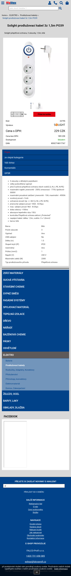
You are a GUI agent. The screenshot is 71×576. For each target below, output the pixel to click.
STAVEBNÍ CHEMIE (14, 286)
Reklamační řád (35, 504)
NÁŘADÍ (7, 327)
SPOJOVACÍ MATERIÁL (16, 307)
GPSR (7, 173)
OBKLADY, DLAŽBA (14, 407)
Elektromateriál (13, 383)
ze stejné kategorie (14, 157)
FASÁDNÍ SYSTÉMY (14, 300)
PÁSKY (7, 341)
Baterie (9, 360)
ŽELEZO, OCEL (11, 393)
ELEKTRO (8, 354)
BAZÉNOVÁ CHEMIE (14, 334)
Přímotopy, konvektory (16, 379)
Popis (7, 152)
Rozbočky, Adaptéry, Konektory (20, 370)
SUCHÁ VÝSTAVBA (14, 279)
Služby (35, 512)
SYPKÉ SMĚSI (11, 293)
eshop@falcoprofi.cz (35, 561)
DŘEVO (7, 320)
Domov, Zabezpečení (15, 388)
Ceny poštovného (35, 509)
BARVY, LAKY (10, 400)
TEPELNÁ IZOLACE (14, 314)
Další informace (61, 569)
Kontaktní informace (35, 538)
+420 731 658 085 (35, 556)
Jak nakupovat (35, 532)
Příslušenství (12, 374)
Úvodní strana (35, 524)
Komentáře (10, 168)
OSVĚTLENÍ (9, 348)
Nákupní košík (35, 530)
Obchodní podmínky (35, 535)
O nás (35, 507)
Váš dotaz (10, 162)
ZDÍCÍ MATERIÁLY (13, 273)
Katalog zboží (35, 527)
